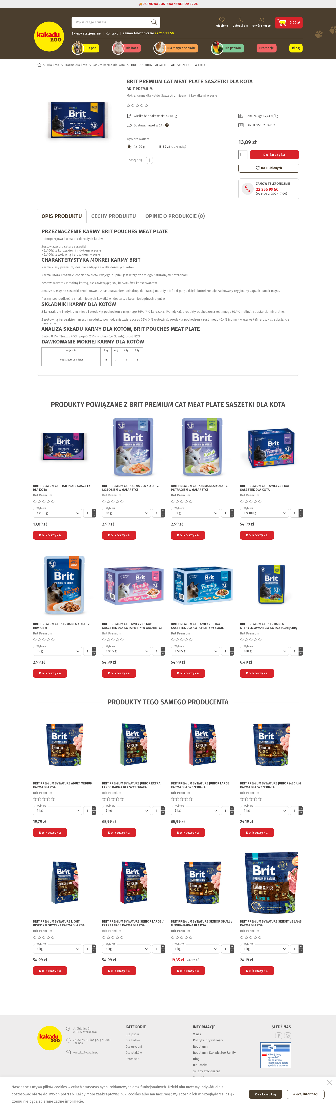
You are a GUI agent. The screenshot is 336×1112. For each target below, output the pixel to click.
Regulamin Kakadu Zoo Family (214, 1051)
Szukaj (153, 21)
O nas (197, 1033)
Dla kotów (133, 1039)
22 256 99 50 (267, 188)
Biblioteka (200, 1064)
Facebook (278, 1034)
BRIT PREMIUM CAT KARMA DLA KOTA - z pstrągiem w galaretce (199, 487)
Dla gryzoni (134, 1045)
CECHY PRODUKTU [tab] (113, 215)
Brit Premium (140, 87)
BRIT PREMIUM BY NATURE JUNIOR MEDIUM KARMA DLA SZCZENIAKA (270, 784)
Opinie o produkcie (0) (175, 215)
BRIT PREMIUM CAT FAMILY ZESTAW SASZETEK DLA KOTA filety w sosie (197, 625)
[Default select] (57, 512)
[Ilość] (242, 153)
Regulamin (200, 1045)
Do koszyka (274, 154)
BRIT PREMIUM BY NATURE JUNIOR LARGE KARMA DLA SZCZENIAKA (200, 784)
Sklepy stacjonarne (86, 33)
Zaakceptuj (263, 1094)
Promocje (266, 47)
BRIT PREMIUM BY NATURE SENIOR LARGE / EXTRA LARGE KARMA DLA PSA (133, 922)
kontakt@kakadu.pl (85, 1051)
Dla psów (132, 1033)
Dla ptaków (233, 47)
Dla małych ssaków (181, 47)
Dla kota (132, 47)
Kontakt (112, 33)
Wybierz (41, 507)
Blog (296, 47)
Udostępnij (149, 159)
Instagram (287, 1034)
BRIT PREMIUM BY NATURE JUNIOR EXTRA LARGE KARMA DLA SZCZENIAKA (131, 784)
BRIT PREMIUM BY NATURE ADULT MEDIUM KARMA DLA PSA (62, 784)
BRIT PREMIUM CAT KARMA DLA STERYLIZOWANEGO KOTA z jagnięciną (268, 625)
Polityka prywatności (208, 1039)
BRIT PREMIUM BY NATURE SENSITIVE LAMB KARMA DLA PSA (271, 922)
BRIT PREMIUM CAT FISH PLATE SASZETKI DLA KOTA (62, 487)
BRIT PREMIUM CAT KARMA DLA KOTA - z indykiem (61, 625)
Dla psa (90, 47)
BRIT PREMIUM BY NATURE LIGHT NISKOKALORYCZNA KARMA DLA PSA (59, 922)
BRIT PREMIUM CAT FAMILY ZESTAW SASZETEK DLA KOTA (265, 487)
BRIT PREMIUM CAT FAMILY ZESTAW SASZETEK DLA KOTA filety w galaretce (132, 625)
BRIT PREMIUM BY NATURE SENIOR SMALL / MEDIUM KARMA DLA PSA (202, 922)
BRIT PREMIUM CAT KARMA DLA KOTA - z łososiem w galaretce (130, 487)
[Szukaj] (116, 21)
